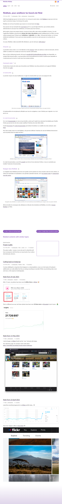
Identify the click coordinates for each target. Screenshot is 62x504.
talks (19, 5)
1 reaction (17, 324)
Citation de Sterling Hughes (12, 217)
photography (15, 16)
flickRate (45, 19)
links (12, 5)
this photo (20, 412)
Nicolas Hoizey (7, 1)
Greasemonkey (31, 16)
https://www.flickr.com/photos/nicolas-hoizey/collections (17, 331)
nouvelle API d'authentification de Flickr (36, 54)
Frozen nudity (7, 231)
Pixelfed (20, 250)
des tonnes (10, 126)
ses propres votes (46, 173)
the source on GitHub (36, 498)
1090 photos (42, 42)
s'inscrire (32, 49)
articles (5, 5)
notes (15, 5)
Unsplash (16, 265)
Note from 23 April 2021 (11, 386)
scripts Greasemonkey (20, 126)
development (24, 16)
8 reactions (29, 250)
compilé (23, 162)
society (22, 233)
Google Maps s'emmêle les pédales (47, 217)
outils (11, 68)
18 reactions (22, 265)
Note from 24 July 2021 (11, 263)
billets (9, 5)
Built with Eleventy (55, 501)
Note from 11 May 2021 (11, 322)
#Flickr (35, 268)
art (26, 233)
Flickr (19, 16)
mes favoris (24, 27)
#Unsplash (45, 290)
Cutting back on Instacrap (12, 248)
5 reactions (31, 233)
